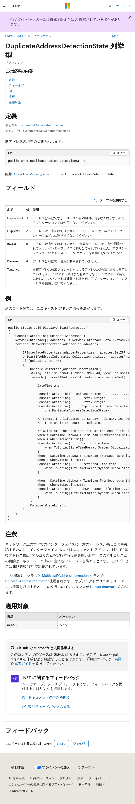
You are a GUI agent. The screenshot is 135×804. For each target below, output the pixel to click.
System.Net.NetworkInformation (41, 125)
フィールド (16, 85)
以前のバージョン (42, 778)
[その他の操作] (126, 35)
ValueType (37, 174)
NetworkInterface (103, 586)
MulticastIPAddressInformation (65, 575)
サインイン (124, 6)
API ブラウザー (38, 36)
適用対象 (15, 102)
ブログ (64, 778)
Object (19, 174)
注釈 (12, 97)
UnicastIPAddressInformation (27, 581)
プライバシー (98, 778)
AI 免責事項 (17, 778)
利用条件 (84, 784)
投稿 (80, 778)
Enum (55, 174)
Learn (9, 36)
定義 (12, 80)
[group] (67, 423)
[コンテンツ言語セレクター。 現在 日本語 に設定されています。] (18, 767)
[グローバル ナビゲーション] (4, 6)
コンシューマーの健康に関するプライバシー (39, 784)
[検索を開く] (110, 6)
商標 (99, 784)
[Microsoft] (67, 6)
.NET (20, 36)
